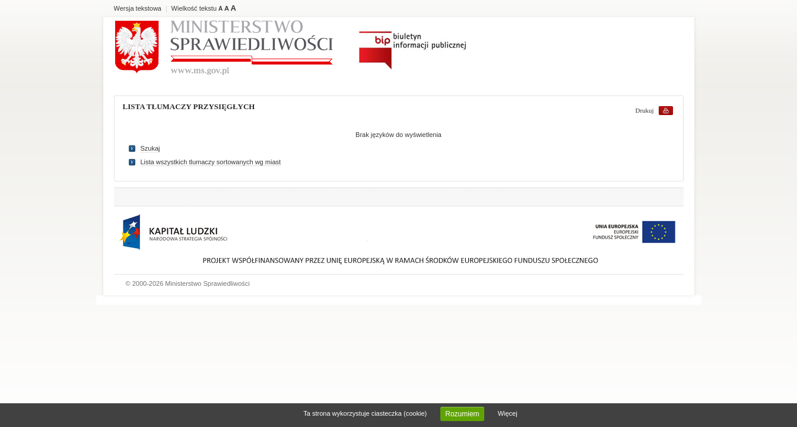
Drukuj (645, 110)
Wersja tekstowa (138, 8)
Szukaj (150, 148)
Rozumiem (462, 414)
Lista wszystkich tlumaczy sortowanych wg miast (211, 161)
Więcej (507, 413)
